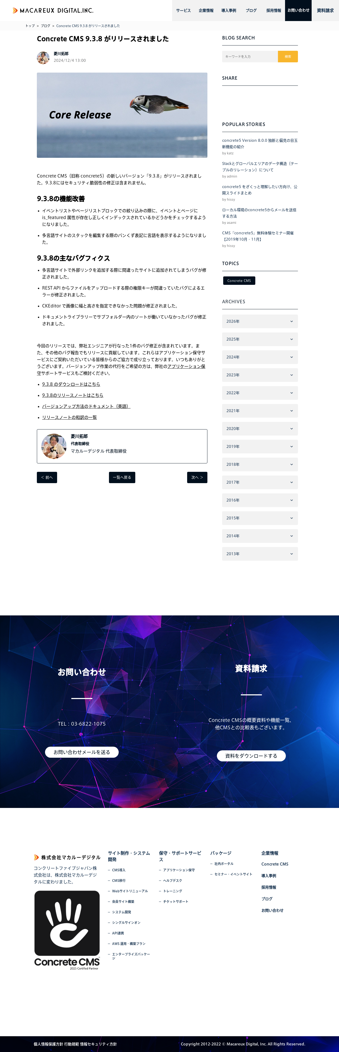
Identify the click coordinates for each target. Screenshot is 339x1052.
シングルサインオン (126, 922)
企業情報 (203, 10)
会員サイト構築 (123, 901)
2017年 (233, 482)
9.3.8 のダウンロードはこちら (71, 384)
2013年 (233, 554)
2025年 (233, 339)
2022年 (233, 393)
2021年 (233, 411)
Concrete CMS (239, 280)
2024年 (233, 357)
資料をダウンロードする (251, 755)
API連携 (118, 933)
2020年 (233, 429)
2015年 (233, 518)
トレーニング (172, 891)
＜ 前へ (47, 477)
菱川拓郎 (79, 436)
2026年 (233, 321)
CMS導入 (119, 870)
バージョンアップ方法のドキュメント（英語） (86, 406)
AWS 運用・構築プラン (129, 943)
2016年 (233, 500)
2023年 (233, 375)
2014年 (233, 536)
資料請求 (325, 10)
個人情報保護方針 (48, 1044)
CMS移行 (119, 880)
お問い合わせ (293, 10)
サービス (182, 10)
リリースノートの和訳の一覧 (69, 417)
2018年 (233, 464)
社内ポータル (224, 863)
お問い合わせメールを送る (81, 752)
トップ (30, 25)
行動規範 (71, 1044)
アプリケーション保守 (179, 870)
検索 (288, 56)
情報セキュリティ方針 (98, 1044)
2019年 (233, 446)
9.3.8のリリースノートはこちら (72, 395)
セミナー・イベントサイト (233, 874)
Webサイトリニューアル (130, 891)
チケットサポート (175, 901)
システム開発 (121, 912)
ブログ (244, 10)
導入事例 (224, 10)
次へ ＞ (197, 477)
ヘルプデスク (172, 880)
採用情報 (265, 10)
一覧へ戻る (122, 477)
